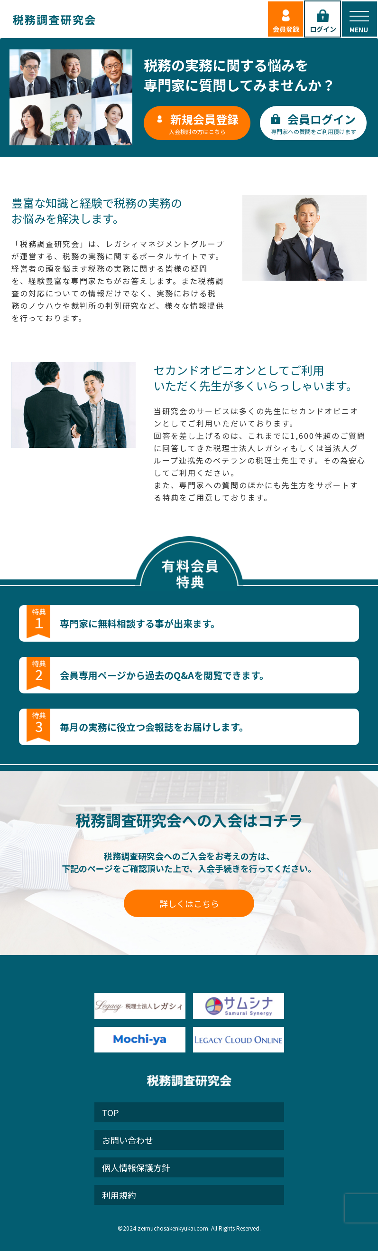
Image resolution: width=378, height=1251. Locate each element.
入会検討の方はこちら (197, 123)
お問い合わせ (127, 1140)
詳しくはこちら (189, 903)
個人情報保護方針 (136, 1167)
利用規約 (119, 1195)
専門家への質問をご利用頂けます (313, 123)
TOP (110, 1112)
